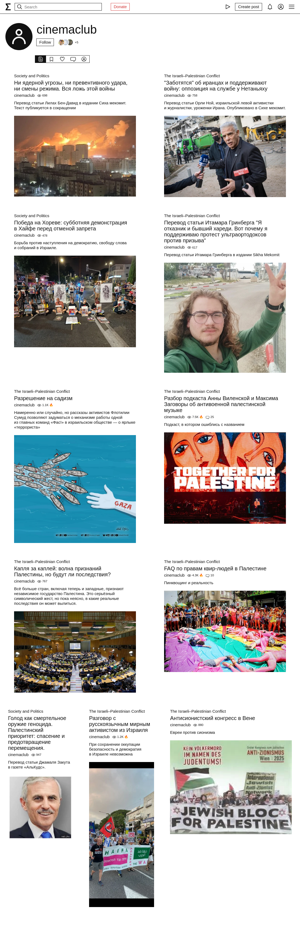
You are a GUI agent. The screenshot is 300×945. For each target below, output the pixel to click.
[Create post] (248, 6)
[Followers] (68, 42)
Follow (45, 42)
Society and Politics (31, 75)
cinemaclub (24, 95)
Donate (120, 6)
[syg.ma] (8, 6)
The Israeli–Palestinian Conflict (192, 75)
